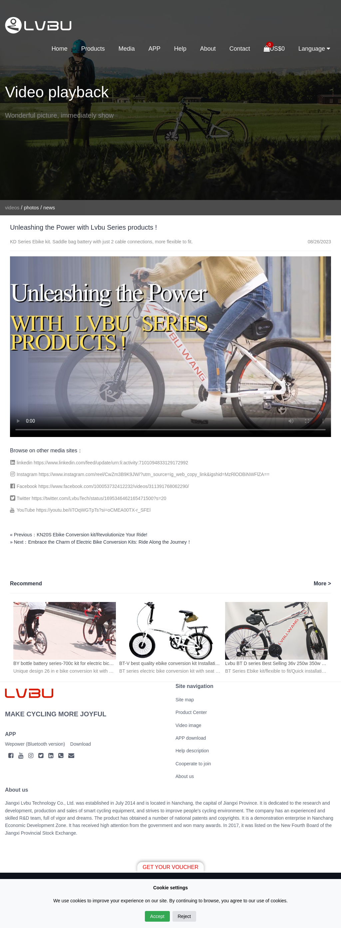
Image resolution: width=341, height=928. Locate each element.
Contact (239, 48)
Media (127, 48)
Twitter (24, 498)
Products (93, 48)
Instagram (28, 474)
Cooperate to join (193, 763)
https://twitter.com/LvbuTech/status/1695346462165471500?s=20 (99, 498)
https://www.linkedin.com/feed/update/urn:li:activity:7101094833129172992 (111, 462)
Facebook (27, 486)
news (49, 207)
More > (322, 583)
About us (184, 776)
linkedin (25, 462)
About (208, 48)
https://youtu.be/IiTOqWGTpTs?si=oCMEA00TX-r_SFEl (93, 510)
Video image (188, 725)
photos (31, 207)
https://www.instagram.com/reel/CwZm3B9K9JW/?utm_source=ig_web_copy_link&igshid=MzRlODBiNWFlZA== (154, 474)
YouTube (26, 510)
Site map (184, 699)
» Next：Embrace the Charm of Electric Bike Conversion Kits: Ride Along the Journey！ (100, 542)
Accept (157, 916)
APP (155, 48)
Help (180, 48)
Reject (184, 916)
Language (314, 49)
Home (60, 48)
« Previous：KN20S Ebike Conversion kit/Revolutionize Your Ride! (78, 534)
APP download (190, 738)
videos (12, 207)
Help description (192, 750)
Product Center (191, 712)
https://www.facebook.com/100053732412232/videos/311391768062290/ (113, 486)
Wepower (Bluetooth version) (35, 744)
